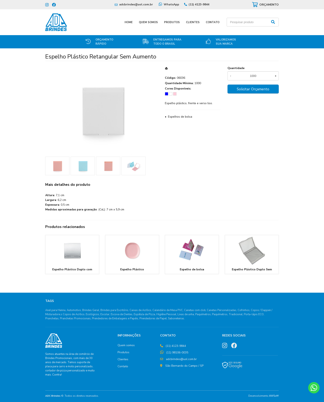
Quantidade (236, 68)
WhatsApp (171, 4)
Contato (212, 22)
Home (129, 22)
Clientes (193, 22)
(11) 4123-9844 (199, 4)
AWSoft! (274, 395)
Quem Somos (148, 22)
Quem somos (126, 345)
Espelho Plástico (132, 269)
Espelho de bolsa (192, 269)
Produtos (172, 22)
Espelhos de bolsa (180, 117)
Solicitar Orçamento (253, 89)
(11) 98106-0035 (177, 352)
